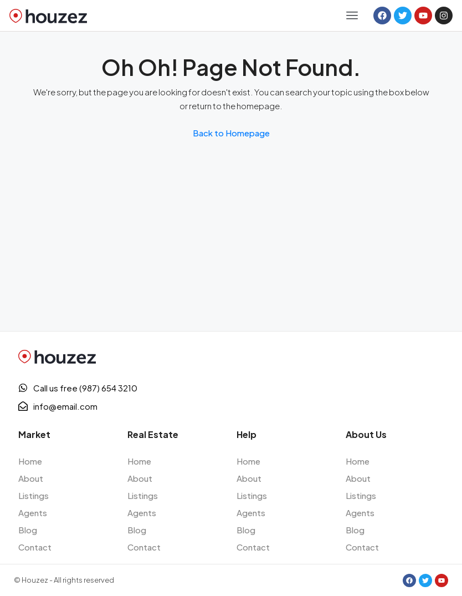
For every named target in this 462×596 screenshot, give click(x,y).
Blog (27, 529)
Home (30, 461)
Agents (32, 512)
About (30, 478)
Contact (35, 547)
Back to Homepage (231, 133)
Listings (33, 495)
